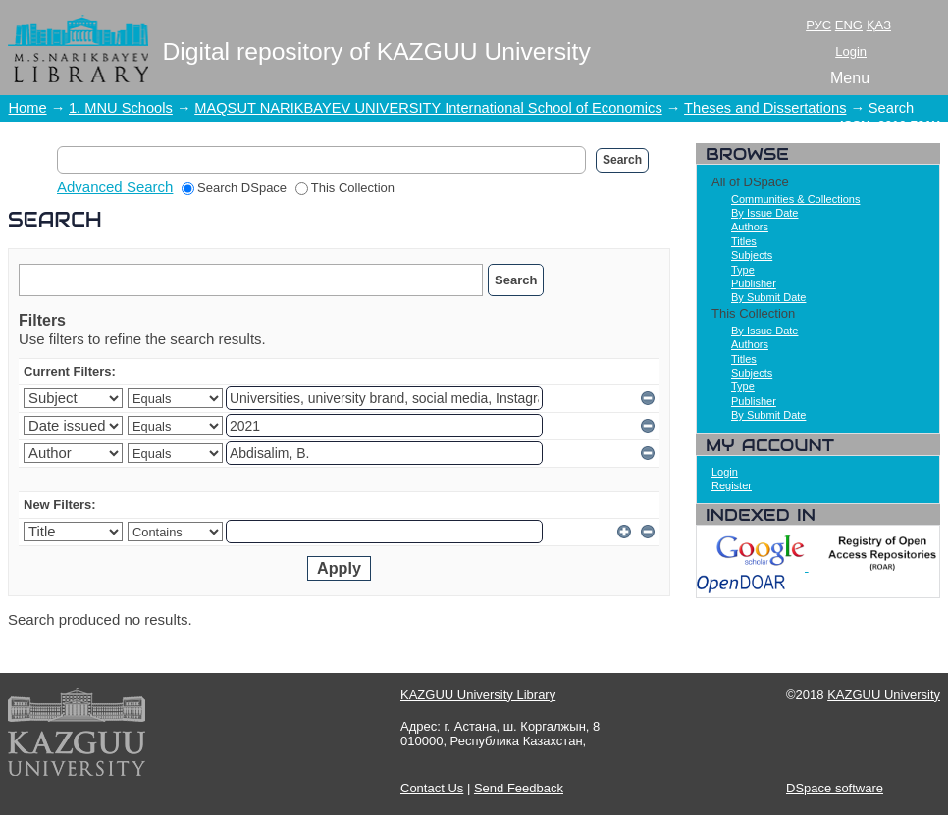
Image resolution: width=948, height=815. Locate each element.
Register (731, 485)
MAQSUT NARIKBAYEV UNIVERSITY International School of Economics (428, 108)
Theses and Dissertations (765, 108)
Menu (849, 78)
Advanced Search (115, 186)
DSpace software (834, 788)
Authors (749, 226)
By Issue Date (764, 213)
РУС (818, 25)
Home (28, 108)
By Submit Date (768, 297)
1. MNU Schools (121, 108)
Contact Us (431, 788)
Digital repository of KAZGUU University (377, 51)
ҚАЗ (879, 25)
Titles (744, 241)
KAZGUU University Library (477, 695)
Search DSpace (234, 187)
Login (851, 51)
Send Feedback (518, 788)
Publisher (753, 283)
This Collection (345, 187)
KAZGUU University (883, 695)
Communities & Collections (795, 199)
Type (743, 270)
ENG (849, 25)
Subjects (751, 255)
